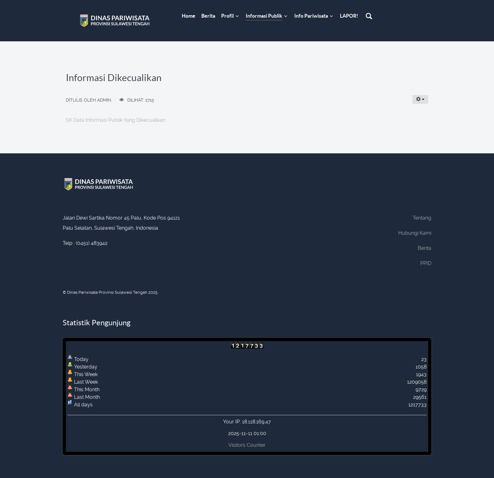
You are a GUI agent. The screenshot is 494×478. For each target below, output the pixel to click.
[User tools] (420, 99)
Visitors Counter (247, 445)
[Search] (369, 16)
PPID (425, 263)
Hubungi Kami (414, 233)
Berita (424, 248)
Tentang (422, 218)
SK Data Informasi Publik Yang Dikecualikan (115, 120)
